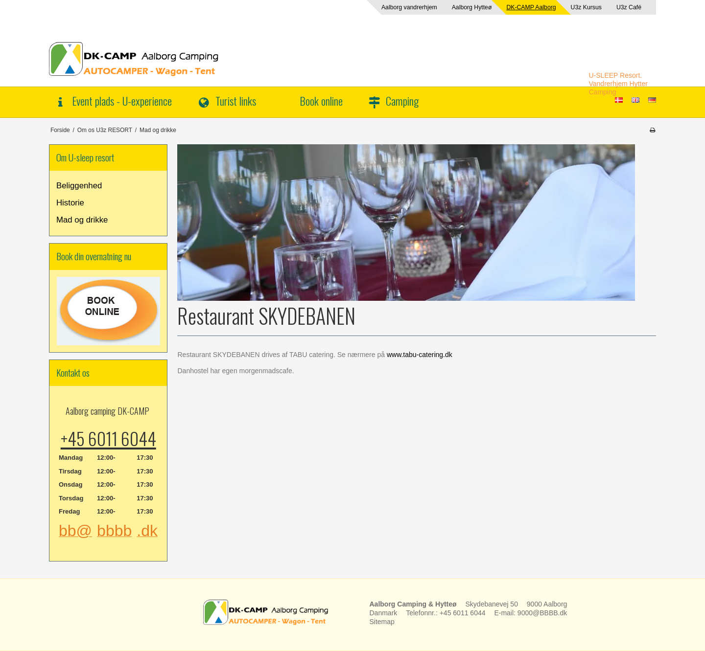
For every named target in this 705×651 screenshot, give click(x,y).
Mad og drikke (82, 219)
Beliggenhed (79, 185)
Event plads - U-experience (122, 100)
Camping (402, 100)
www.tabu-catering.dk (419, 355)
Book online (321, 100)
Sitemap (382, 622)
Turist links (235, 100)
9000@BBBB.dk (542, 613)
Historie (70, 202)
